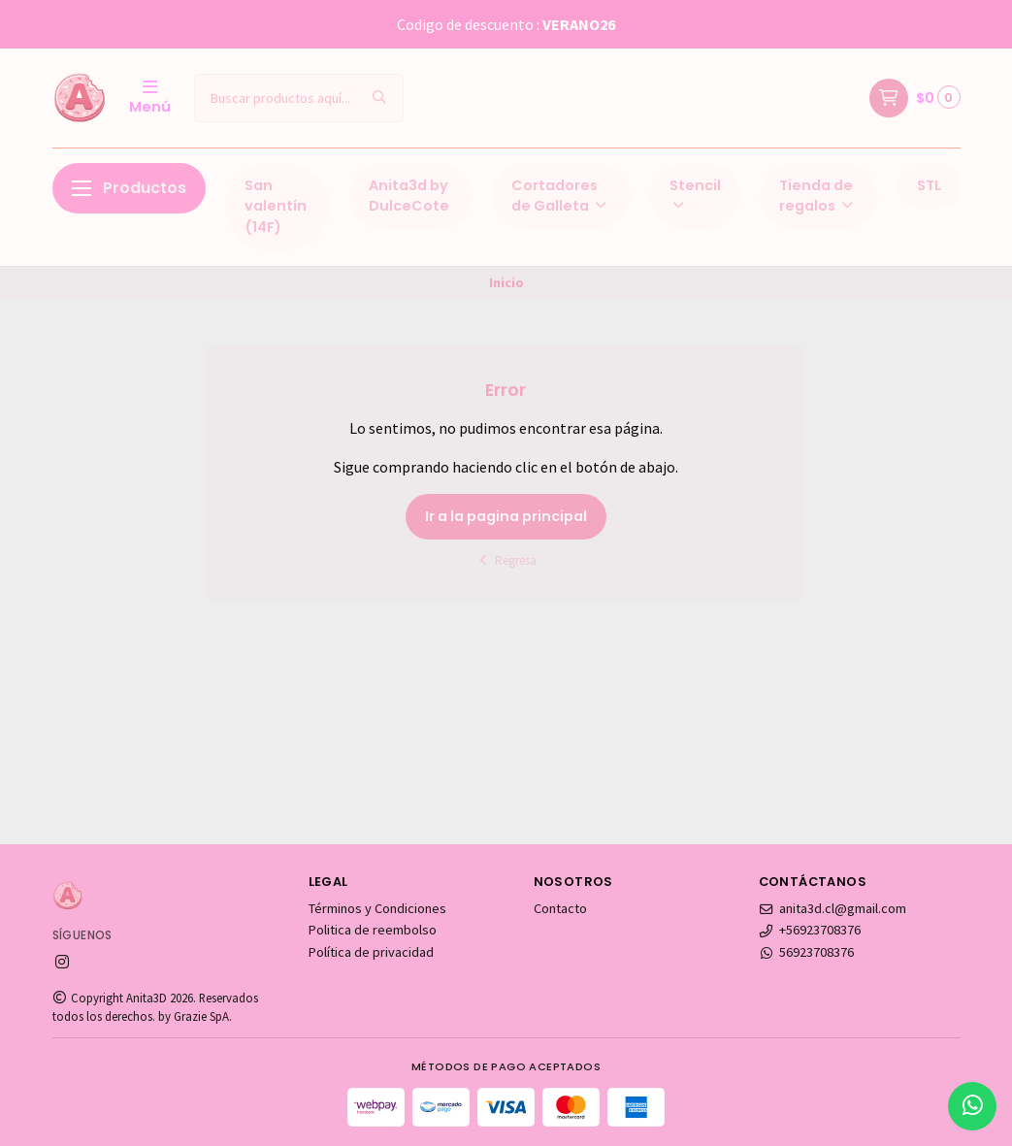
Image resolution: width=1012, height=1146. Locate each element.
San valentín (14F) (276, 206)
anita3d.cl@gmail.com (833, 908)
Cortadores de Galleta (560, 196)
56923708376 (807, 952)
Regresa (506, 560)
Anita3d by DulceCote (409, 196)
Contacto (560, 908)
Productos (129, 188)
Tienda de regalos (817, 196)
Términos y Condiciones (377, 908)
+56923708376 (810, 929)
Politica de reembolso (373, 929)
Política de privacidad (371, 952)
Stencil (695, 194)
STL (929, 185)
